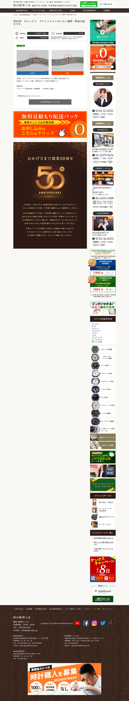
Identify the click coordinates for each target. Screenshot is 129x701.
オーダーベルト (103, 524)
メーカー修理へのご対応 (72, 609)
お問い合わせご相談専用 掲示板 (103, 471)
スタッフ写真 (103, 97)
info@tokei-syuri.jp (29, 630)
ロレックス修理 (103, 349)
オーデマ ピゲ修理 (103, 421)
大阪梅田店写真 (103, 178)
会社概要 (29, 609)
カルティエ (95, 328)
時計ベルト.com (103, 599)
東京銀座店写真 (103, 140)
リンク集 (97, 609)
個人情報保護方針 (56, 609)
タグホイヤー (96, 330)
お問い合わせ (106, 4)
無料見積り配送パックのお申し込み (50, 124)
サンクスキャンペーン (103, 569)
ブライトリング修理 (103, 405)
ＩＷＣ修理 (103, 397)
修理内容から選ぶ (55, 10)
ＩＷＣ (94, 335)
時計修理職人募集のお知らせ (103, 538)
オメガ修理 (103, 365)
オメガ (94, 326)
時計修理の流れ (21, 10)
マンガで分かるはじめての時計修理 (103, 308)
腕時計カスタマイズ (103, 517)
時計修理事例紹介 (89, 10)
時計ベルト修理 (97, 342)
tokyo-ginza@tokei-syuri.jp (28, 645)
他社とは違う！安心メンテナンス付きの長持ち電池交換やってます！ (103, 457)
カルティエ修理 (103, 373)
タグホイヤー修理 (103, 381)
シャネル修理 (103, 413)
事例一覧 (108, 289)
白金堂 (103, 591)
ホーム (15, 14)
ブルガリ (95, 333)
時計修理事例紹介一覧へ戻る (50, 102)
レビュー (108, 273)
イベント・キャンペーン (103, 484)
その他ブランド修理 (103, 429)
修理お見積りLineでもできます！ (88, 4)
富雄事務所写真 (103, 223)
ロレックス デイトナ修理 (103, 357)
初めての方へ (103, 32)
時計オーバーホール (103, 437)
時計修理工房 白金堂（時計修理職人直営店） (21, 5)
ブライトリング (97, 337)
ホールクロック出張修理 (103, 509)
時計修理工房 (21, 617)
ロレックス (95, 324)
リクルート (87, 609)
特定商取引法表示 (41, 609)
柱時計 (103, 502)
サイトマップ (107, 609)
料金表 (72, 10)
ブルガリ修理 (103, 389)
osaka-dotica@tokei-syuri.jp (80, 645)
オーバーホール (97, 339)
